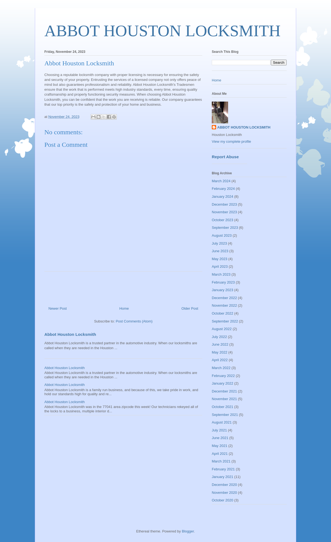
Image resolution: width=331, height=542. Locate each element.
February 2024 (223, 189)
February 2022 (223, 376)
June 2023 (220, 251)
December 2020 (224, 485)
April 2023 (220, 266)
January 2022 (222, 383)
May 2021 (219, 446)
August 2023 (222, 235)
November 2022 (224, 305)
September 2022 (225, 321)
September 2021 (225, 415)
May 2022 (219, 352)
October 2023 (222, 220)
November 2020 (224, 493)
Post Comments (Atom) (134, 321)
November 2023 (224, 212)
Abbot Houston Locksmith (70, 334)
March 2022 (221, 368)
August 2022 (222, 329)
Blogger (188, 531)
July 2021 (219, 430)
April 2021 (220, 454)
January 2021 (222, 477)
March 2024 (221, 181)
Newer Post (57, 308)
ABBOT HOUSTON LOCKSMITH (162, 31)
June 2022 (220, 344)
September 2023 (225, 228)
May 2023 (219, 259)
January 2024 (222, 196)
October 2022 (222, 313)
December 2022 (224, 298)
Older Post (190, 308)
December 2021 (224, 391)
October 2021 (222, 407)
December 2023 (224, 204)
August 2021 (222, 422)
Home (124, 308)
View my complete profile (231, 141)
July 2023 (219, 243)
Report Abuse (225, 156)
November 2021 (224, 399)
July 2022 (219, 337)
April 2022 (220, 360)
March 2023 (221, 274)
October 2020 (222, 500)
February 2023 (223, 282)
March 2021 (221, 461)
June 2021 (220, 438)
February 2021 (223, 469)
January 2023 (222, 290)
